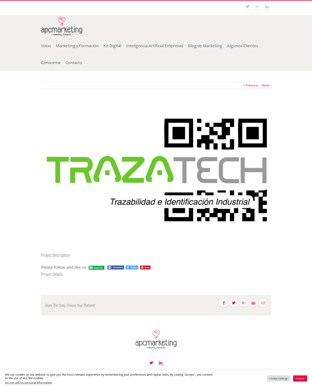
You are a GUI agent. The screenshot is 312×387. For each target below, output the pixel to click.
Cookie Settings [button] (278, 378)
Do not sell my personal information (28, 382)
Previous (251, 85)
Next (265, 85)
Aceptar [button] (300, 378)
